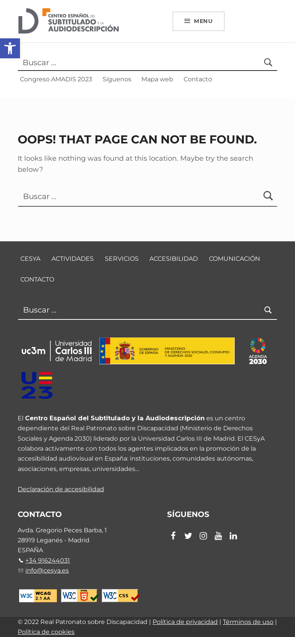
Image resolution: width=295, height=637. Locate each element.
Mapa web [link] (157, 79)
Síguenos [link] (117, 79)
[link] (10, 48)
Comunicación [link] (234, 259)
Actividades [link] (72, 259)
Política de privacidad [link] (185, 621)
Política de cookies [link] (46, 631)
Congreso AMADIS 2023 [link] (56, 79)
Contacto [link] (198, 79)
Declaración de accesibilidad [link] (61, 489)
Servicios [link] (122, 259)
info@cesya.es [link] (47, 570)
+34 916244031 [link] (47, 560)
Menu (203, 21)
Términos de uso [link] (248, 621)
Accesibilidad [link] (173, 259)
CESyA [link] (30, 259)
